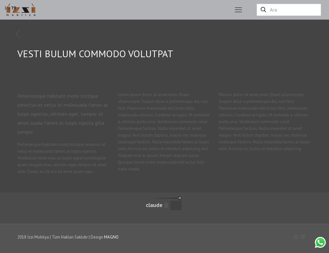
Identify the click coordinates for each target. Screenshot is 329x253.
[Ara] (289, 10)
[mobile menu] (238, 9)
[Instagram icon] (302, 237)
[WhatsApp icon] (296, 237)
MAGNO (111, 237)
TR (13, 8)
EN (7, 8)
